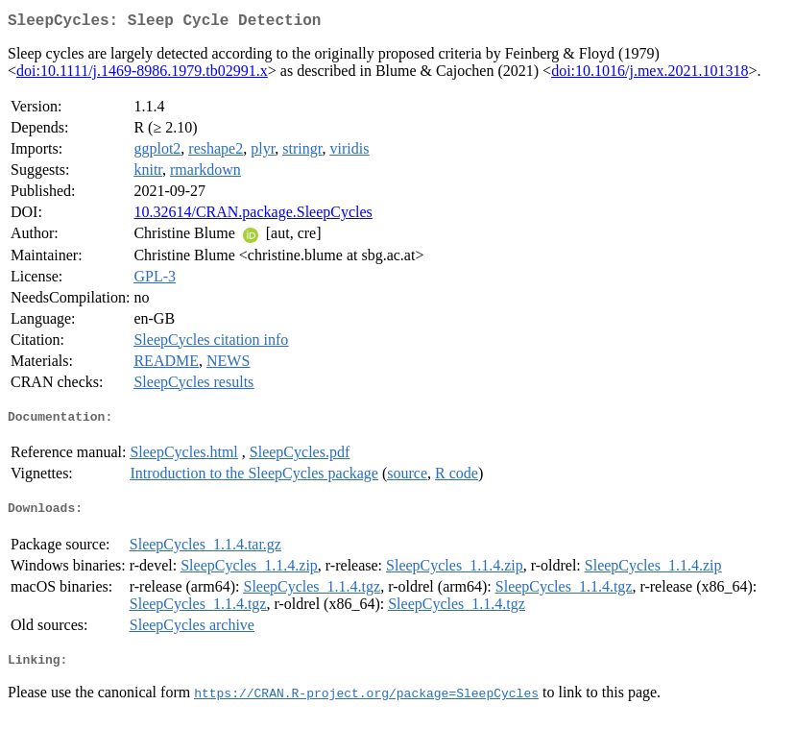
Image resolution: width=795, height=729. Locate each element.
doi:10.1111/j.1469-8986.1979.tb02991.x (142, 74)
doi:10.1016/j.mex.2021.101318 (649, 74)
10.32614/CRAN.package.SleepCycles (252, 215)
